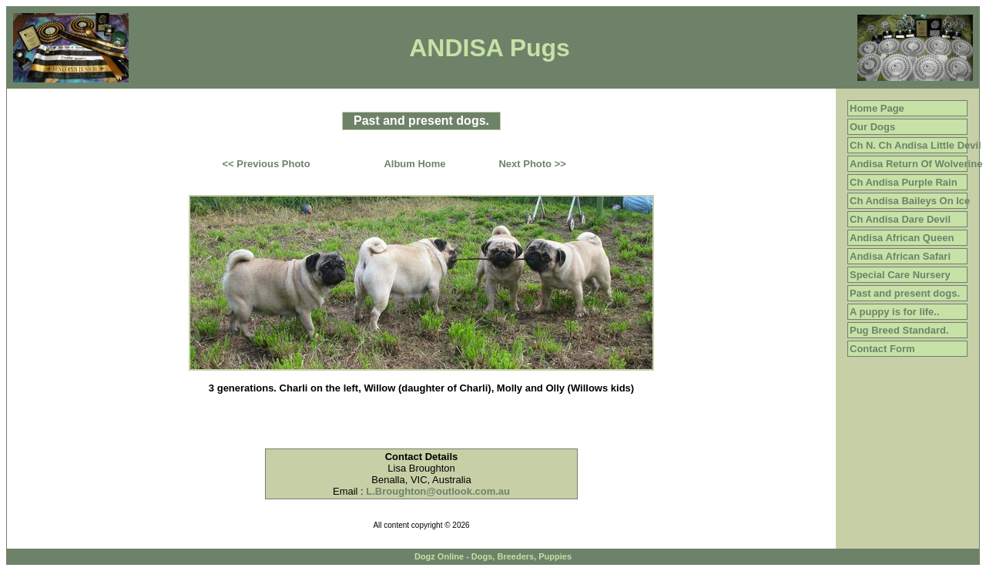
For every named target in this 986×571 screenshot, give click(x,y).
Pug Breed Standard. (899, 330)
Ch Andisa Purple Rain (903, 182)
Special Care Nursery (900, 274)
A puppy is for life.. (895, 311)
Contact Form (882, 348)
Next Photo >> (531, 164)
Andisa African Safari (900, 256)
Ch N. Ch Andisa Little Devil (915, 145)
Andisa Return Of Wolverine (916, 164)
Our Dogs (872, 127)
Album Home (414, 164)
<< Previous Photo (266, 164)
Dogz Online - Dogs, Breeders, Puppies (493, 556)
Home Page (877, 108)
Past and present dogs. (905, 293)
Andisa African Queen (902, 238)
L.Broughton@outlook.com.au (438, 491)
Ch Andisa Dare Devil (900, 219)
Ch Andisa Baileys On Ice (910, 201)
